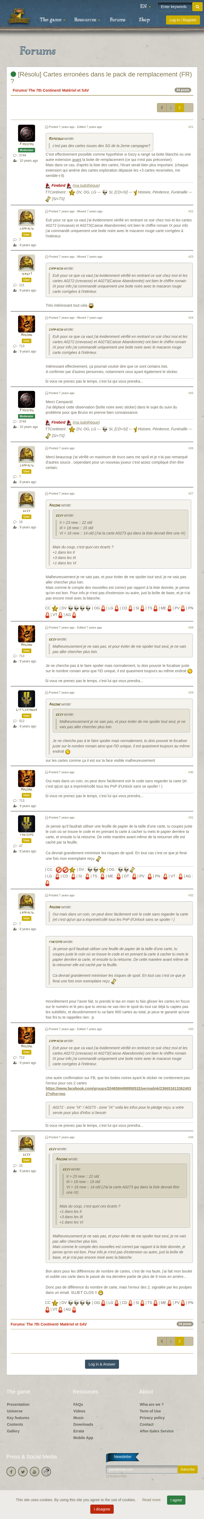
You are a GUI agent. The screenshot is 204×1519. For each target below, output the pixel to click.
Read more (152, 1500)
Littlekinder (26, 710)
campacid (27, 229)
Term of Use (150, 1411)
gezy (26, 511)
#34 (190, 1137)
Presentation (18, 1404)
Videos (79, 1411)
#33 (190, 1029)
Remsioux (56, 139)
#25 (190, 393)
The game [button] (52, 20)
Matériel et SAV (75, 90)
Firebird (27, 144)
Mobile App (83, 1438)
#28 (190, 627)
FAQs (78, 1404)
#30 (190, 772)
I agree (176, 1500)
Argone (26, 335)
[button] (146, 6)
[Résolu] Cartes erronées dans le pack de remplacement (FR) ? (101, 78)
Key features (18, 1418)
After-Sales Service (157, 1431)
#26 (190, 448)
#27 (190, 493)
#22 (190, 211)
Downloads (83, 1424)
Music (78, 1418)
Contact (147, 1424)
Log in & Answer (101, 1364)
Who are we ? (152, 1404)
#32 (190, 895)
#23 (190, 256)
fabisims (26, 835)
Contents (15, 1424)
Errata (78, 1431)
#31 (190, 817)
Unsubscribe (116, 1476)
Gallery (13, 1431)
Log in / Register (183, 20)
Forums (117, 20)
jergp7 (26, 274)
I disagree (102, 1509)
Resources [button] (87, 20)
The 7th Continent (44, 90)
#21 (190, 126)
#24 (190, 317)
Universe (15, 1411)
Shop (144, 20)
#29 (190, 692)
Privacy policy (152, 1418)
